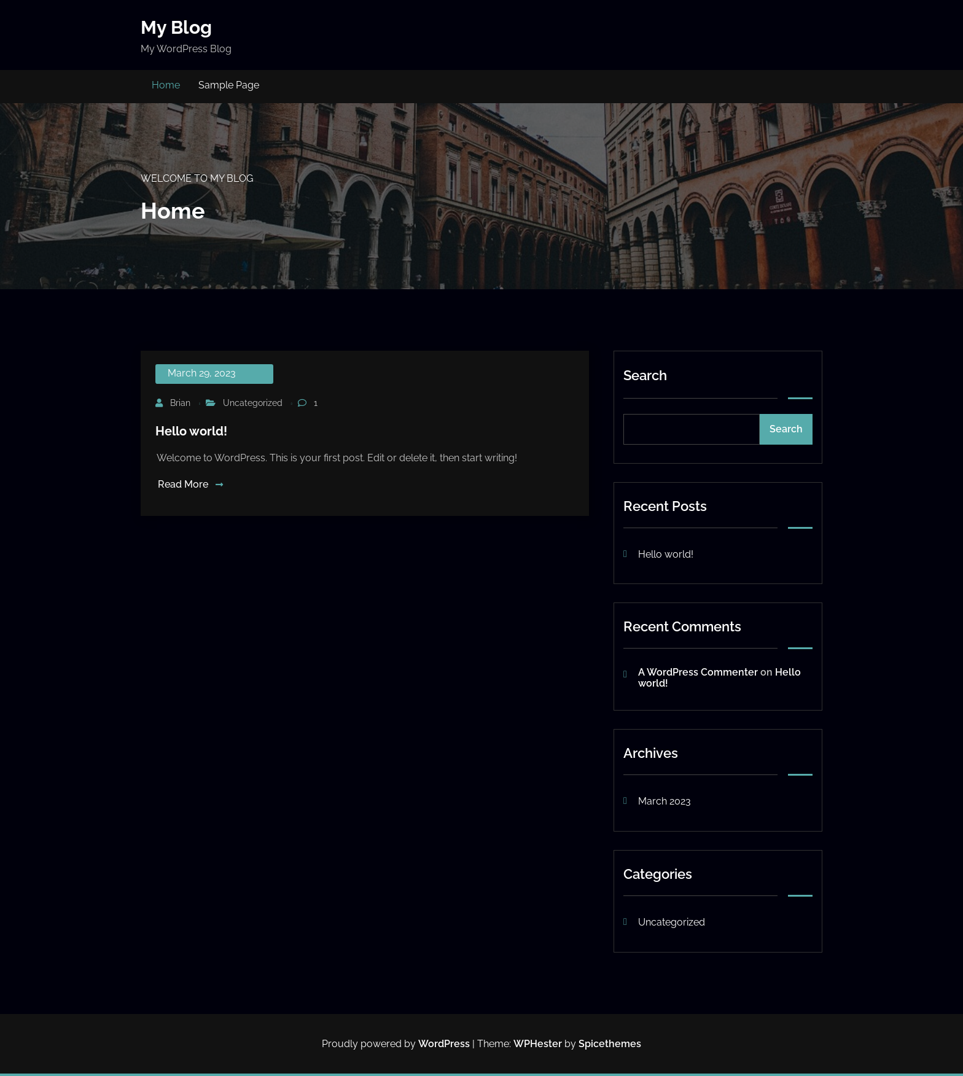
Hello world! (191, 431)
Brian (180, 403)
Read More (190, 484)
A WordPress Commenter (698, 672)
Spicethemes (610, 1044)
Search (645, 375)
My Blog (176, 27)
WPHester (537, 1044)
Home (166, 85)
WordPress (444, 1044)
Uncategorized (253, 403)
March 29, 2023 (202, 373)
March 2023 (664, 801)
